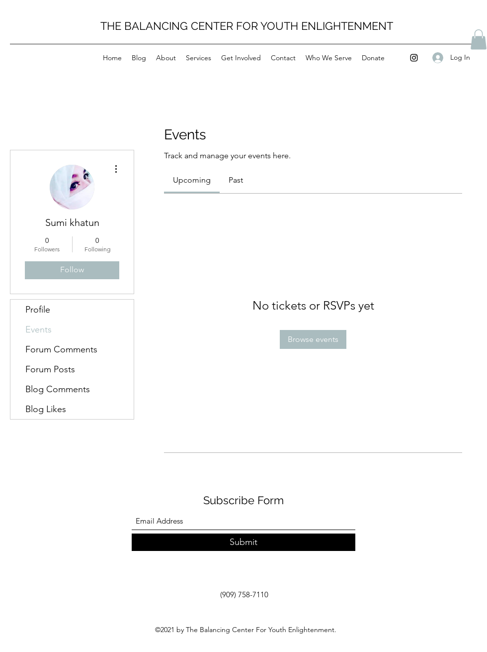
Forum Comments (61, 349)
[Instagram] (414, 58)
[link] (192, 180)
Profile (37, 309)
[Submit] (243, 542)
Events (38, 329)
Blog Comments (57, 389)
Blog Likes (45, 409)
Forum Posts (50, 369)
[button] (478, 39)
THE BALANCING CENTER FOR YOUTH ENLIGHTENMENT (246, 25)
